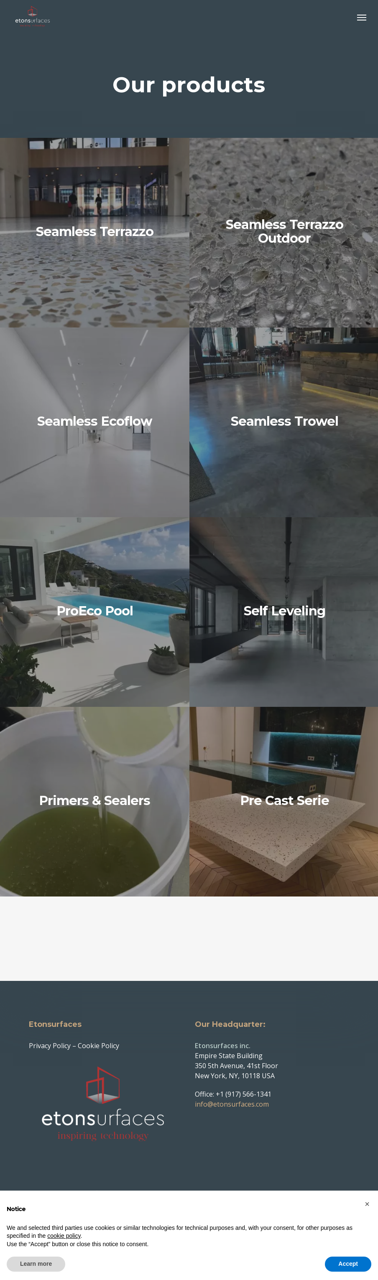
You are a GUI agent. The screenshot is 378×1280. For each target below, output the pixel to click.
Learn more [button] (36, 1263)
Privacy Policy (50, 1036)
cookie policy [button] (63, 1235)
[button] (361, 17)
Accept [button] (348, 1263)
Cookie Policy (98, 1036)
